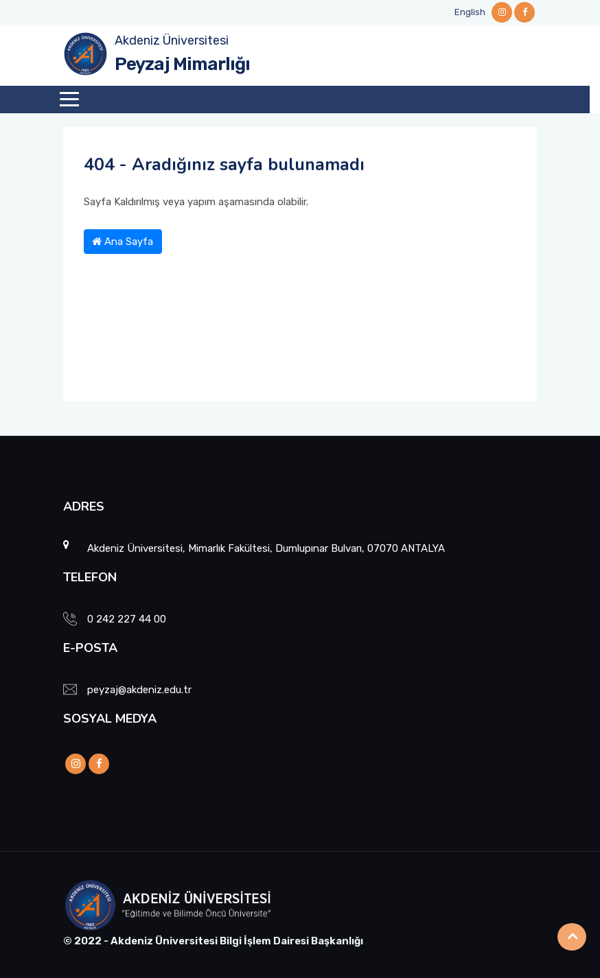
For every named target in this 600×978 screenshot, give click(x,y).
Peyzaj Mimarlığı (182, 64)
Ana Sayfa (122, 241)
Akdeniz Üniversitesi (172, 40)
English (469, 12)
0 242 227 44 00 (126, 619)
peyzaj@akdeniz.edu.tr (139, 690)
